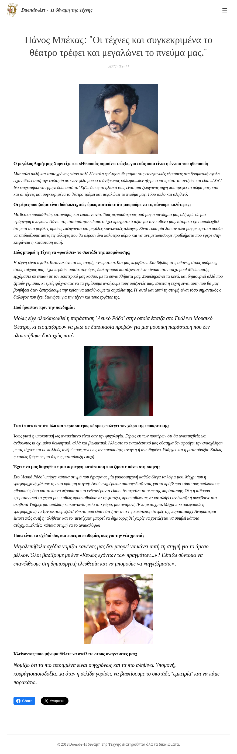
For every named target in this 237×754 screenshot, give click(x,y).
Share (24, 701)
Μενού (224, 10)
